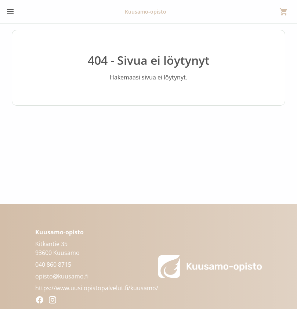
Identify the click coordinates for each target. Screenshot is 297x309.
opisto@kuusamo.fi (61, 276)
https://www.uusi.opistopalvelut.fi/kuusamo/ (96, 288)
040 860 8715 (53, 264)
